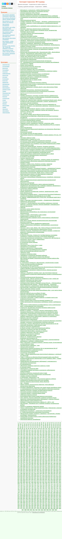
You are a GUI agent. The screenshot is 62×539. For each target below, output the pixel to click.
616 (54, 475)
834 (38, 495)
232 (54, 440)
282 (60, 444)
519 (52, 466)
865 (35, 498)
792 (54, 491)
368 (32, 453)
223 (30, 440)
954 (60, 505)
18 (47, 422)
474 (60, 462)
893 (24, 501)
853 (46, 496)
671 (30, 480)
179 (41, 435)
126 (27, 431)
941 (24, 505)
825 (57, 493)
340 (43, 450)
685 (24, 482)
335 (30, 450)
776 (54, 489)
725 (46, 485)
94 (30, 428)
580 (43, 472)
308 (43, 447)
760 (54, 488)
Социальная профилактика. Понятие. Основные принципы (37, 146)
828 (21, 495)
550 (49, 469)
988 (25, 509)
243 (41, 441)
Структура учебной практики (29, 188)
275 (41, 444)
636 (21, 478)
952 (54, 505)
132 (43, 431)
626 (38, 476)
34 (37, 424)
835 (41, 495)
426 (60, 457)
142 (27, 432)
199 (52, 437)
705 (35, 483)
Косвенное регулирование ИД (28, 338)
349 (24, 451)
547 (41, 469)
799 (30, 492)
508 (21, 466)
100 (43, 428)
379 (19, 454)
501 (46, 464)
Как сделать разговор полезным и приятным (9, 15)
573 (24, 472)
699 (19, 483)
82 (49, 427)
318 (27, 448)
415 (30, 457)
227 (41, 440)
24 (60, 422)
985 (57, 508)
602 (60, 473)
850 (38, 496)
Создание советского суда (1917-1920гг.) (32, 332)
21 (54, 422)
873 (57, 498)
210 (38, 438)
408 (54, 456)
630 (49, 476)
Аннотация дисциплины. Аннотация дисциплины (34, 90)
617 (57, 475)
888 (54, 499)
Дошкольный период (26, 132)
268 (21, 444)
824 (54, 493)
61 (49, 425)
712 (54, 483)
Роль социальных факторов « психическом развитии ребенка (38, 378)
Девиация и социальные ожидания (30, 333)
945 (35, 505)
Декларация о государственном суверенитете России (36, 229)
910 (27, 502)
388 (43, 454)
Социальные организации (27, 352)
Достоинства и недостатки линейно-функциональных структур (39, 287)
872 (54, 498)
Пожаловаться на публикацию (38, 512)
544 (32, 469)
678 (49, 480)
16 (43, 422)
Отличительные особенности (29, 351)
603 (19, 475)
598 (49, 473)
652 (21, 479)
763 (19, 489)
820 (43, 493)
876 (21, 499)
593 (35, 473)
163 (41, 434)
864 (32, 498)
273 (35, 444)
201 (57, 437)
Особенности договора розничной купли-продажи (34, 380)
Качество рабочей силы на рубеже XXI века (32, 293)
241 (35, 441)
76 (37, 427)
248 (54, 441)
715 (19, 485)
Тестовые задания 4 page (27, 137)
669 (24, 480)
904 (54, 501)
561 (35, 470)
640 (32, 478)
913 (35, 502)
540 (21, 469)
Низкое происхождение (26, 65)
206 (27, 438)
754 (38, 488)
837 (46, 495)
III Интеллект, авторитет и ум (29, 377)
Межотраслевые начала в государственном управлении (36, 174)
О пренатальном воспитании (28, 68)
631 (52, 476)
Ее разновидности (25, 364)
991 (34, 509)
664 (54, 479)
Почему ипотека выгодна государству (31, 264)
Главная (4, 6)
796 (21, 492)
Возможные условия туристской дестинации (33, 75)
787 (41, 491)
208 (32, 438)
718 (27, 485)
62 (51, 425)
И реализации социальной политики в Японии (33, 82)
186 (60, 435)
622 (27, 476)
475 (19, 463)
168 (54, 434)
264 (54, 443)
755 (41, 488)
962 (38, 507)
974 (27, 508)
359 (52, 451)
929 (35, 504)
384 (32, 454)
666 (60, 479)
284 (21, 446)
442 (60, 459)
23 (58, 422)
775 (52, 489)
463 (30, 462)
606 (27, 475)
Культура (5, 80)
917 (46, 502)
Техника (5, 102)
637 (24, 478)
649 (57, 478)
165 (46, 434)
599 (52, 473)
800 (32, 492)
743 (52, 486)
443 (19, 460)
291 (41, 446)
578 (38, 472)
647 (52, 478)
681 (57, 480)
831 (30, 495)
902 (49, 501)
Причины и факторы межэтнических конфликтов (34, 29)
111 (30, 430)
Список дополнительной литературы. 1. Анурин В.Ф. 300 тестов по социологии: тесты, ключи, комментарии (40, 238)
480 (32, 463)
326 (49, 448)
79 (43, 427)
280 (54, 444)
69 (22, 427)
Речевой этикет (25, 162)
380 (21, 454)
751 (30, 488)
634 (60, 476)
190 (27, 437)
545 (35, 469)
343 (52, 450)
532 (43, 467)
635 (19, 478)
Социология (6, 98)
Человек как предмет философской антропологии (34, 114)
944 (32, 505)
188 (21, 437)
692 (43, 482)
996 (47, 509)
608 (32, 475)
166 (49, 434)
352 (32, 451)
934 (49, 504)
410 (60, 456)
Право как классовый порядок (28, 36)
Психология (6, 95)
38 (45, 424)
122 (60, 430)
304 (32, 447)
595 (41, 473)
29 (26, 424)
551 (52, 469)
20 (52, 422)
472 (54, 462)
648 (54, 478)
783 (30, 491)
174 (27, 435)
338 (38, 450)
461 (24, 462)
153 (57, 432)
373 (46, 453)
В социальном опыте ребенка (28, 242)
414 (27, 457)
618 (60, 475)
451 (41, 460)
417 (35, 457)
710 (49, 483)
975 (30, 508)
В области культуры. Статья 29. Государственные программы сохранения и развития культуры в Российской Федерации (38, 235)
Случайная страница (7, 8)
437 (46, 459)
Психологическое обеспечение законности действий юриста (38, 161)
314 (60, 447)
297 (57, 446)
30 (29, 424)
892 (21, 501)
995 (45, 509)
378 (60, 453)
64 (56, 425)
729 (57, 485)
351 (30, 451)
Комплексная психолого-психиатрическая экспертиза (35, 60)
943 (30, 505)
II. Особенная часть (26, 81)
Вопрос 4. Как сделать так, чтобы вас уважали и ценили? (9, 47)
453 (46, 460)
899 (41, 501)
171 (19, 435)
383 (30, 454)
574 (27, 472)
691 (41, 482)
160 (32, 434)
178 (38, 435)
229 (46, 440)
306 (38, 447)
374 (49, 453)
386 (38, 454)
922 (60, 502)
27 (22, 424)
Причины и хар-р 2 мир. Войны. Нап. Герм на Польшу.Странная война (40, 227)
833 (35, 495)
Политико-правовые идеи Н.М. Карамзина (32, 69)
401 (35, 456)
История (5, 77)
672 (32, 480)
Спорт (4, 100)
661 (46, 479)
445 (24, 460)
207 (30, 438)
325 (46, 448)
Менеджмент (6, 87)
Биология (5, 68)
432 (32, 459)
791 (52, 491)
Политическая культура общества (30, 66)
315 (19, 448)
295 (52, 446)
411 (19, 457)
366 (27, 453)
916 (43, 502)
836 (43, 495)
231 (52, 440)
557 (24, 470)
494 (27, 464)
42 (53, 424)
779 (19, 491)
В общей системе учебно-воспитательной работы (35, 328)
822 (49, 493)
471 (52, 462)
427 (19, 459)
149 (46, 432)
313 (57, 447)
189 (24, 437)
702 (27, 483)
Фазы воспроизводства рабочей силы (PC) (32, 251)
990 (31, 509)
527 (30, 467)
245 (46, 441)
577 (35, 472)
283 (19, 446)
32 (33, 424)
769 (35, 489)
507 (19, 466)
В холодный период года (27, 156)
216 (54, 438)
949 (46, 505)
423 (52, 457)
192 (32, 437)
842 (60, 495)
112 (32, 430)
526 (27, 467)
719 (30, 485)
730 (60, 485)
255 (30, 443)
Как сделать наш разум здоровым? (9, 38)
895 (30, 501)
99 (41, 428)
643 (41, 478)
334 (27, 450)
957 (24, 507)
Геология (5, 71)
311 (51, 447)
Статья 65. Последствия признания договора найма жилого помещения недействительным (37, 308)
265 (57, 443)
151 (52, 432)
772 (43, 489)
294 (49, 446)
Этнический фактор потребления (30, 419)
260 (43, 443)
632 (54, 476)
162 (38, 434)
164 (43, 434)
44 (58, 424)
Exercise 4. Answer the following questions (31, 121)
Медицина (5, 86)
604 (21, 475)
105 (57, 428)
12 (35, 422)
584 (54, 472)
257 (35, 443)
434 (38, 459)
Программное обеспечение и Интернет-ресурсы (34, 11)
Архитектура (6, 64)
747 (19, 488)
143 (30, 432)
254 (27, 443)
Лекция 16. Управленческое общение (30, 336)
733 (24, 486)
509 (24, 466)
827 (19, 495)
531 (41, 467)
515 (41, 466)
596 (43, 473)
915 (41, 502)
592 (32, 473)
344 (54, 450)
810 (60, 492)
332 (21, 450)
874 (60, 498)
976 (32, 508)
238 (27, 441)
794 (60, 491)
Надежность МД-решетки (27, 201)
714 (60, 483)
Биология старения (26, 222)
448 (32, 460)
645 (46, 478)
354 (38, 451)
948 (43, 505)
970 (60, 507)
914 (38, 502)
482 (38, 463)
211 (41, 438)
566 (49, 470)
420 (43, 457)
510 (27, 466)
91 (24, 428)
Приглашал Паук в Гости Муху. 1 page (31, 245)
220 (21, 440)
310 (49, 447)
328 (54, 448)
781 (24, 491)
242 (38, 441)
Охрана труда (6, 89)
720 (32, 485)
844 (21, 496)
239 (30, 441)
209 (35, 438)
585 (57, 472)
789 (46, 491)
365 (24, 453)
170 (60, 434)
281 (57, 444)
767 (30, 489)
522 (60, 466)
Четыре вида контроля (27, 347)
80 (45, 427)
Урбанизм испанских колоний (28, 394)
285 (24, 446)
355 (41, 451)
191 (30, 437)
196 (43, 437)
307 (40, 447)
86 (58, 427)
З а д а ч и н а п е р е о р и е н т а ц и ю (31, 92)
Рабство (22, 207)
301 (24, 447)
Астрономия (6, 66)
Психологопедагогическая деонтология (31, 277)
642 (38, 478)
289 (35, 446)
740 (43, 486)
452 (43, 460)
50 (26, 425)
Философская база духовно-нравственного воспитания (36, 396)
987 (23, 509)
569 (57, 470)
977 (35, 508)
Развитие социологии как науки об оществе (33, 329)
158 (27, 434)
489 (57, 463)
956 (21, 507)
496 (32, 464)
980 (43, 508)
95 (32, 428)
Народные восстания (26, 34)
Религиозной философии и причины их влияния (33, 331)
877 (24, 499)
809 (57, 492)
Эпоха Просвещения (26, 127)
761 (57, 488)
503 (52, 464)
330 (60, 448)
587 (19, 473)
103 (52, 428)
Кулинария (6, 79)
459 (19, 462)
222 (27, 440)
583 (52, 472)
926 (27, 504)
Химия (4, 107)
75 (35, 427)
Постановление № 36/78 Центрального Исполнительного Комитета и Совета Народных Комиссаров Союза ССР (41, 267)
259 (41, 443)
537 (57, 467)
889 (57, 499)
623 (30, 476)
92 (26, 428)
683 (19, 482)
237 (24, 441)
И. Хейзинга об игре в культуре (29, 265)
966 (49, 507)
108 (21, 430)
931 (41, 504)
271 (30, 444)
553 (57, 469)
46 (18, 425)
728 (54, 485)
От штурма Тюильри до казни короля (31, 133)
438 (49, 459)
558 (27, 470)
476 (21, 463)
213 (46, 438)
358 (49, 451)
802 (38, 492)
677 (46, 480)
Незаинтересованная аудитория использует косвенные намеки (38, 71)
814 (27, 493)
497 (35, 464)
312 (54, 447)
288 (32, 446)
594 (38, 473)
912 (32, 502)
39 (47, 424)
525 (24, 467)
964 (43, 507)
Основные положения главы (28, 254)
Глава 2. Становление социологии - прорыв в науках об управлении (39, 159)
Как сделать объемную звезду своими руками (9, 18)
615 (52, 475)
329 (57, 448)
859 (19, 498)
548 (43, 469)
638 (27, 478)
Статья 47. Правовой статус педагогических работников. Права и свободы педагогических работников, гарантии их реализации (39, 315)
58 (43, 425)
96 (35, 428)
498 (38, 464)
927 (30, 504)
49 (24, 425)
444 (21, 460)
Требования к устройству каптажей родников (33, 255)
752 (32, 488)
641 (35, 478)
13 (37, 422)
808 (54, 492)
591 (30, 473)
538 (60, 467)
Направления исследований (28, 246)
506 (60, 464)
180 (43, 435)
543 (30, 469)
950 (49, 505)
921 (57, 502)
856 (54, 496)
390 (49, 454)
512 (32, 466)
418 (38, 457)
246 (49, 441)
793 (57, 491)
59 (45, 425)
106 (60, 428)
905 (57, 501)
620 (21, 476)
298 (60, 446)
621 (24, 476)
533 (46, 467)
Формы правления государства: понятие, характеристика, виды (39, 191)
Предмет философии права (28, 335)
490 (60, 463)
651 (19, 479)
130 (38, 431)
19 (49, 422)
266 (60, 443)
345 (57, 450)
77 (39, 427)
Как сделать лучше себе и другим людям (9, 51)
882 (38, 499)
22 (56, 422)
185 (57, 435)
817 (35, 493)
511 (30, 466)
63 (53, 425)
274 (38, 444)
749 (24, 488)
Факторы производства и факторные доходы (33, 294)
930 (38, 504)
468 (43, 462)
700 (21, 483)
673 (35, 480)
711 (52, 483)
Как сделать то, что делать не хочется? (8, 21)
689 (35, 482)
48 (22, 425)
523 (19, 467)
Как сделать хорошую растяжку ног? (9, 35)
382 (27, 454)
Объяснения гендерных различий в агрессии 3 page (35, 365)
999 (56, 509)
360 (54, 451)
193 (35, 437)
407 (52, 456)
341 (46, 450)
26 (20, 424)
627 (41, 476)
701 (24, 483)
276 (43, 444)
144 (32, 432)
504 (54, 464)
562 (38, 470)
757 (46, 488)
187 (19, 437)
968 (54, 507)
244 (43, 441)
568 (54, 470)
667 (19, 480)
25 (18, 424)
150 (49, 432)
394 (60, 454)
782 (27, 491)
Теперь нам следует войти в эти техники (32, 56)
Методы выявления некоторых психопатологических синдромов (39, 15)
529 (35, 467)
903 (52, 501)
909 (24, 502)
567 (52, 470)
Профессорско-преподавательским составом (33, 249)
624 (32, 476)
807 (52, 492)
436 (43, 459)
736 (32, 486)
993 (39, 509)
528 (32, 467)
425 (57, 457)
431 (30, 459)
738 (38, 486)
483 (41, 463)
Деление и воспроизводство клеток (30, 281)
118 (49, 430)
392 (54, 454)
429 (24, 459)
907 (19, 502)
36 (41, 424)
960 (32, 507)
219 (19, 440)
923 (19, 504)
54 (35, 425)
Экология (5, 109)
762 (60, 488)
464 (32, 462)
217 (57, 438)
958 (27, 507)
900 (43, 501)
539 (19, 469)
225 (35, 440)
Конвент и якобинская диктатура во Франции (33, 55)
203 (19, 438)
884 (43, 499)
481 (35, 463)
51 (29, 425)
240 (32, 441)
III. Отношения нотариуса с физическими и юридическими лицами (39, 262)
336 (32, 450)
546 (38, 469)
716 (21, 485)
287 (30, 446)
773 (46, 489)
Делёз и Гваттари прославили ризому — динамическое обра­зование (40, 200)
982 (49, 508)
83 (51, 427)
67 (18, 427)
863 (30, 498)
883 (41, 499)
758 (49, 488)
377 (57, 453)
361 (57, 451)
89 (20, 428)
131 (41, 431)
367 (30, 453)
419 (41, 457)
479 (30, 463)
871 (52, 498)
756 (43, 488)
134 (49, 431)
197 (46, 437)
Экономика (6, 110)
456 (54, 460)
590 (27, 473)
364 (21, 453)
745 (57, 486)
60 (47, 425)
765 (24, 489)
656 (32, 479)
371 (41, 453)
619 (19, 476)
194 (38, 437)
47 (20, 425)
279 (52, 444)
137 (57, 431)
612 (43, 475)
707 (41, 483)
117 (46, 430)
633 (57, 476)
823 (52, 493)
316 (21, 448)
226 (38, 440)
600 (54, 473)
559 (30, 470)
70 (24, 427)
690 (38, 482)
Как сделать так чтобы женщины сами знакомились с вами (9, 29)
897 (35, 501)
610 (38, 475)
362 (60, 451)
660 (43, 479)
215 (52, 438)
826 (60, 493)
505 (57, 464)
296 (54, 446)
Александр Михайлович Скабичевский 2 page (33, 325)
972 (21, 508)
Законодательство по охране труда (30, 79)
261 (46, 443)
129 (35, 431)
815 (30, 493)
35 (39, 424)
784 (32, 491)
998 (53, 509)
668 (21, 480)
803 (41, 492)
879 (30, 499)
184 (54, 435)
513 (35, 466)
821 (46, 493)
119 (52, 430)
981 (46, 508)
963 (41, 507)
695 (52, 482)
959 (30, 507)
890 (60, 499)
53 (33, 425)
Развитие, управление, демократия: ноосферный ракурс (36, 43)
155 (19, 434)
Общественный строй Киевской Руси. (31, 400)
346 (60, 450)
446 (27, 460)
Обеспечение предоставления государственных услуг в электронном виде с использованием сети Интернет (40, 305)
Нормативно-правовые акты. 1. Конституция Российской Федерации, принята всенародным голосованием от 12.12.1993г (40, 195)
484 (43, 463)
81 (47, 427)
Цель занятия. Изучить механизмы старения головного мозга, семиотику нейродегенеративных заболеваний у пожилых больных (39, 398)
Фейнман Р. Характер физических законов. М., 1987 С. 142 (37, 402)
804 (43, 492)
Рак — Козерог (24, 383)
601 (57, 473)
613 (46, 475)
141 (24, 432)
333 (24, 450)
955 (19, 507)
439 (52, 459)
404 (43, 456)
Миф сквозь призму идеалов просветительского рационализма (38, 220)
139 (19, 432)
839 (52, 495)
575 (30, 472)
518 (49, 466)
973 (24, 508)
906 (60, 501)
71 (26, 427)
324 (43, 448)
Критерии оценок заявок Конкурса (30, 209)
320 (32, 448)
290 (38, 446)
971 (19, 508)
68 (20, 427)
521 (57, 466)
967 (52, 507)
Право (4, 91)
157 (24, 434)
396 (21, 456)
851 (41, 496)
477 (24, 463)
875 (19, 499)
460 (21, 462)
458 (60, 460)
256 (32, 443)
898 (38, 501)
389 (46, 454)
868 (43, 498)
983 (52, 508)
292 (43, 446)
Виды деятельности (26, 193)
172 (21, 435)
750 (27, 488)
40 (49, 424)
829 (24, 495)
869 (46, 498)
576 (32, 472)
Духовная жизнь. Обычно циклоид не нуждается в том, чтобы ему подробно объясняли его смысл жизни (39, 279)
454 (49, 460)
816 (32, 493)
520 (54, 466)
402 (38, 456)
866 (38, 498)
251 (19, 443)
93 (28, 428)
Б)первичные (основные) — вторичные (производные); (36, 410)
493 (24, 464)
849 (35, 496)
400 (32, 456)
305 (35, 447)
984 (54, 508)
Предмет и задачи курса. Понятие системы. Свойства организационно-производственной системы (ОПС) (36, 164)
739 (41, 486)
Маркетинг (5, 82)
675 (41, 480)
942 (27, 505)
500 (43, 464)
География (6, 70)
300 (22, 447)
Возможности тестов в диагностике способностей (35, 374)
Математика (6, 84)
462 (27, 462)
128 (32, 431)
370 (38, 453)
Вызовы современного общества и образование (34, 14)
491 (19, 464)
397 (24, 456)
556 (21, 470)
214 (49, 438)
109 (24, 430)
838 (49, 495)
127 (30, 431)
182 (49, 435)
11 (33, 422)
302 (27, 447)
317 (24, 448)
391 (52, 454)
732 (21, 486)
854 (49, 496)
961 (35, 507)
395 (19, 456)
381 (24, 454)
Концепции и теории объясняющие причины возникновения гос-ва (39, 323)
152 (54, 432)
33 (35, 424)
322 (38, 448)
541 (24, 469)
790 (49, 491)
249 (57, 441)
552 (54, 469)
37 (43, 424)
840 (54, 495)
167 (52, 434)
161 (35, 434)
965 (46, 507)
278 (49, 444)
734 (27, 486)
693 (46, 482)
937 (57, 504)
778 (60, 489)
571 (19, 472)
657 (35, 479)
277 (46, 444)
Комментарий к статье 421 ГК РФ (30, 216)
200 (54, 437)
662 (49, 479)
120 (54, 430)
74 (33, 427)
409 (57, 456)
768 (32, 489)
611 (41, 475)
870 (49, 498)
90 (22, 428)
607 (30, 475)
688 (32, 482)
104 (54, 428)
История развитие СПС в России (30, 13)
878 (27, 499)
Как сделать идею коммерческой (8, 32)
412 (21, 457)
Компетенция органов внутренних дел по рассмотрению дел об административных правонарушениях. (38, 349)
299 (19, 447)
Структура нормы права (27, 241)
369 (35, 453)
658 (38, 479)
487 (52, 463)
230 (49, 440)
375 (52, 453)
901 (46, 501)
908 (21, 502)
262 (49, 443)
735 (30, 486)
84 (53, 427)
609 (35, 475)
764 (21, 489)
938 (60, 504)
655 (30, 479)
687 (30, 482)
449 (35, 460)
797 (24, 492)
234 (60, 440)
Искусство (5, 75)
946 (38, 505)
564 (43, 470)
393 (57, 454)
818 (38, 493)
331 (19, 450)
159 (30, 434)
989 (28, 509)
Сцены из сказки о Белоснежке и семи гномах (33, 214)
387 (41, 454)
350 (27, 451)
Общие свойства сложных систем (30, 288)
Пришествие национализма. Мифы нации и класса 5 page (36, 172)
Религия (5, 96)
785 (35, 491)
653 (24, 479)
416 (32, 457)
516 (43, 466)
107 (19, 430)
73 (31, 427)
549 (46, 469)
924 (21, 504)
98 (39, 428)
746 (60, 486)
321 (35, 448)
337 (35, 450)
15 (41, 422)
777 (57, 489)
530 (38, 467)
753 (35, 488)
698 (60, 482)
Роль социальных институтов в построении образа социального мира (40, 39)
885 (46, 499)
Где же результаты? (26, 190)
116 (43, 430)
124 (21, 431)
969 (57, 507)
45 (60, 424)
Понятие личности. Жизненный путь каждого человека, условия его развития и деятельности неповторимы (40, 231)
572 (21, 472)
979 (41, 508)
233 (57, 440)
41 (51, 424)
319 (30, 448)
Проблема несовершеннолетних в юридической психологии (37, 91)
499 (41, 464)
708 (43, 483)
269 (24, 444)
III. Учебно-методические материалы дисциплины (34, 412)
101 (46, 428)
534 (49, 467)
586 (60, 472)
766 (27, 489)
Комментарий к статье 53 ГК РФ (30, 139)
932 (43, 504)
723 (41, 485)
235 (19, 441)
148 (43, 432)
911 (30, 502)
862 (27, 498)
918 (49, 502)
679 (52, 480)
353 (35, 451)
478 (27, 463)
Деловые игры (24, 261)
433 (35, 459)
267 (19, 444)
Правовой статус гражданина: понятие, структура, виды (37, 123)
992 (36, 509)
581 (46, 472)
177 (35, 435)
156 (21, 434)
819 (41, 493)
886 (49, 499)
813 (24, 493)
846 (27, 496)
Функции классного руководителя (30, 326)
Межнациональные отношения (29, 72)
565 (46, 470)
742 (49, 486)
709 (46, 483)
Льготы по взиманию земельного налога (32, 406)
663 (52, 479)
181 (46, 435)
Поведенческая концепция (27, 166)
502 (49, 464)
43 (56, 424)
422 (49, 457)
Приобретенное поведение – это (29, 345)
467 (41, 462)
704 (32, 483)
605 (24, 475)
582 (49, 472)
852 (43, 496)
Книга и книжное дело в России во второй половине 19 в (36, 300)
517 (46, 466)
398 (27, 456)
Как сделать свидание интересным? (9, 54)
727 (52, 485)
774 (49, 489)
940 (21, 505)
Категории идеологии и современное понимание (34, 76)
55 (37, 425)
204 (21, 438)
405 (46, 456)
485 (46, 463)
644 (43, 478)
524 (21, 467)
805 (46, 492)
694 (49, 482)
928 (32, 504)
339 (41, 450)
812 (21, 493)
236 (21, 441)
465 (35, 462)
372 (43, 453)
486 (49, 463)
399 (30, 456)
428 (21, 459)
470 (49, 462)
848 (32, 496)
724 (43, 485)
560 (32, 470)
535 (52, 467)
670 (27, 480)
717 (24, 485)
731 (19, 486)
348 (21, 451)
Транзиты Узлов (25, 252)
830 (27, 495)
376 (54, 453)
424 (54, 457)
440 (54, 459)
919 (52, 502)
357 (46, 451)
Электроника (6, 112)
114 (38, 430)
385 (35, 454)
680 (54, 480)
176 (32, 435)
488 (54, 463)
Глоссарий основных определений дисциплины (33, 392)
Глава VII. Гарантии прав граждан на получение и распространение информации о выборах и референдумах (39, 340)
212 (43, 438)
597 (46, 473)
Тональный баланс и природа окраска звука (32, 393)
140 (21, 432)
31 (31, 424)
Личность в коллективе (27, 182)
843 (19, 496)
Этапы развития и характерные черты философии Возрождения (39, 286)
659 (41, 479)
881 (35, 499)
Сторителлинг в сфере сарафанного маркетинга (34, 223)
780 (21, 491)
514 (38, 466)
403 (41, 456)
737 (35, 486)
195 (41, 437)
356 (43, 451)
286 (27, 446)
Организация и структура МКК (29, 368)
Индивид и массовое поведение (29, 317)
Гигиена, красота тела (27, 158)
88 (18, 428)
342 (49, 450)
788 (43, 491)
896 (32, 501)
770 (38, 489)
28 (24, 424)
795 (19, 492)
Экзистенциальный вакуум (28, 20)
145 (35, 432)
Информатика (6, 73)
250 (60, 441)
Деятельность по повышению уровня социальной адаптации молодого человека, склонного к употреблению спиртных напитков (41, 321)
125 (24, 431)
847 (30, 496)
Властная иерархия (26, 210)
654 (27, 479)
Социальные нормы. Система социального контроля (35, 140)
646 (49, 478)
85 (56, 427)
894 (27, 501)
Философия (6, 105)
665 (57, 479)
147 (41, 432)
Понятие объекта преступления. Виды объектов (34, 381)
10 (31, 422)
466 (38, 462)
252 (21, 443)
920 (54, 502)
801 (35, 492)
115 (41, 430)
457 (57, 460)
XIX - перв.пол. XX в (26, 113)
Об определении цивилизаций (28, 319)
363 (19, 453)
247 (52, 441)
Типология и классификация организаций (32, 296)
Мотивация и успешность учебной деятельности (34, 10)
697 (57, 482)
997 (50, 509)
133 (46, 431)
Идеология (23, 94)
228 (43, 440)
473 (57, 462)
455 (52, 460)
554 (60, 469)
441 (57, 459)
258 (38, 443)
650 (60, 478)
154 (60, 432)
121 (57, 430)
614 (49, 475)
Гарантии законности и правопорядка (31, 248)
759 (52, 488)
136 (54, 431)
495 (30, 464)
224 (32, 440)
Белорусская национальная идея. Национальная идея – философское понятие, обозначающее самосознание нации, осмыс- (40, 52)
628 (43, 476)
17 (45, 422)
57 (41, 425)
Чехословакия (24, 233)
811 (19, 493)
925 (24, 504)
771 (41, 489)
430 (27, 459)
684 (21, 482)
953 (57, 505)
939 (19, 505)
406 (49, 456)
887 (52, 499)
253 (24, 443)
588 (21, 473)
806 (49, 492)
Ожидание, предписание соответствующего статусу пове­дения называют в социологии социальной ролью (39, 41)
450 (38, 460)
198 (49, 437)
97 (37, 428)
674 (38, 480)
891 (19, 501)
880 (32, 499)
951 (52, 505)
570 (60, 470)
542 (27, 469)
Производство (6, 93)
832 (32, 495)
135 (52, 431)
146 (38, 432)
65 (58, 425)
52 (31, 425)
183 (52, 435)
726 (49, 485)
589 (24, 473)
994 (42, 509)
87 (60, 427)
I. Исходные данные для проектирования (32, 33)
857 (57, 496)
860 (21, 498)
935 (52, 504)
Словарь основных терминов (28, 376)
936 (54, 504)
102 (49, 428)
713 (57, 483)
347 (19, 451)
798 (27, 492)
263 (52, 443)
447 (30, 460)
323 (41, 448)
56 (39, 425)
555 (19, 470)
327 (52, 448)
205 (24, 438)
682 (60, 480)
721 (35, 485)
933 (46, 504)
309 (46, 447)
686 (27, 482)
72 (29, 427)
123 (19, 431)
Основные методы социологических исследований (34, 74)
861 (24, 498)
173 (24, 435)
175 (30, 435)
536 (54, 467)
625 (35, 476)
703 (30, 483)
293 (46, 446)
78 (41, 427)
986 (60, 508)
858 (60, 496)
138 (60, 431)
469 (46, 462)
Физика (5, 103)
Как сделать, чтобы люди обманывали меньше (8, 43)
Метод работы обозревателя (29, 78)
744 (54, 486)
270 (27, 444)
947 (41, 505)
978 (38, 508)
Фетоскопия (23, 243)
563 (41, 470)
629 (46, 476)
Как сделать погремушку (6, 24)
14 (39, 422)
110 (27, 430)
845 (24, 496)
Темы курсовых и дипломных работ (30, 175)
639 (30, 478)
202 (60, 437)
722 (38, 485)
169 (57, 434)
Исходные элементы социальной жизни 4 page (33, 373)
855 (52, 496)
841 (57, 495)
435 (41, 459)
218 (60, 438)
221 (24, 440)
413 (24, 457)
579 (41, 472)
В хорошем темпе (25, 367)
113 (35, 430)
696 (54, 482)
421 (46, 457)
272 (32, 444)
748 (21, 488)
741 (46, 486)
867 (41, 498)
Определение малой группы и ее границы (32, 37)
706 (38, 483)
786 (38, 491)
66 (60, 425)
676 (43, 480)
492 (21, 464)
